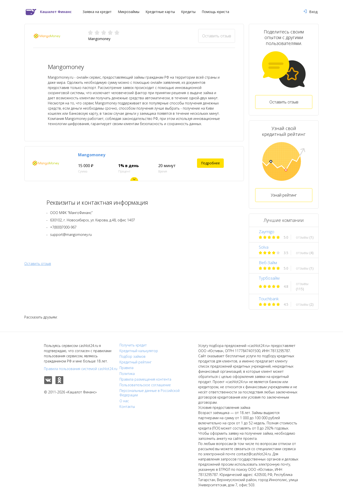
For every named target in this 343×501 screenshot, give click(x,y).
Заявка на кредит (97, 12)
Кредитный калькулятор (138, 351)
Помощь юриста (215, 12)
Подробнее (210, 163)
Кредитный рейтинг (135, 362)
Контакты (127, 406)
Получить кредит (133, 345)
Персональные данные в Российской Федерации (149, 392)
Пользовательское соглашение (145, 385)
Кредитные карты (160, 12)
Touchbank (269, 299)
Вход (310, 12)
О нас (124, 401)
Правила (126, 368)
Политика (127, 374)
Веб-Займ (268, 262)
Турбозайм (269, 278)
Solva (263, 247)
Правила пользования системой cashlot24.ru (80, 368)
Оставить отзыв (216, 36)
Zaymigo (266, 231)
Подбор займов (132, 356)
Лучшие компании (284, 220)
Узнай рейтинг (284, 195)
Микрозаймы (128, 12)
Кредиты (188, 12)
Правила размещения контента (145, 379)
